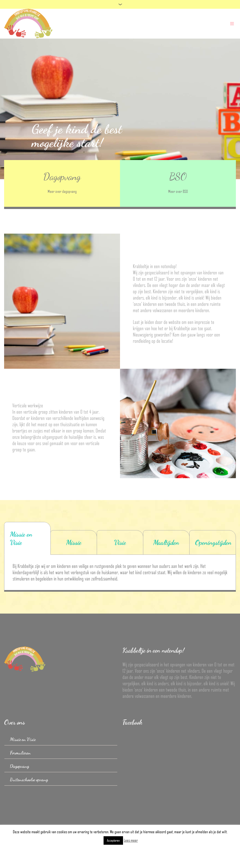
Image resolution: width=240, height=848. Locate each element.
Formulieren (20, 753)
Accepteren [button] (113, 840)
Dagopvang (62, 176)
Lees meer (131, 840)
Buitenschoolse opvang (29, 779)
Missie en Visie (23, 739)
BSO (178, 176)
